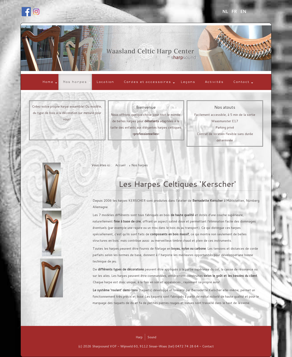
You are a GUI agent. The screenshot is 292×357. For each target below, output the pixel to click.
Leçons (188, 82)
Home (48, 82)
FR (234, 11)
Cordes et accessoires (147, 82)
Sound (151, 337)
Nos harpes (75, 82)
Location (105, 82)
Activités (214, 82)
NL (225, 11)
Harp (139, 337)
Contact (241, 82)
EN (243, 11)
